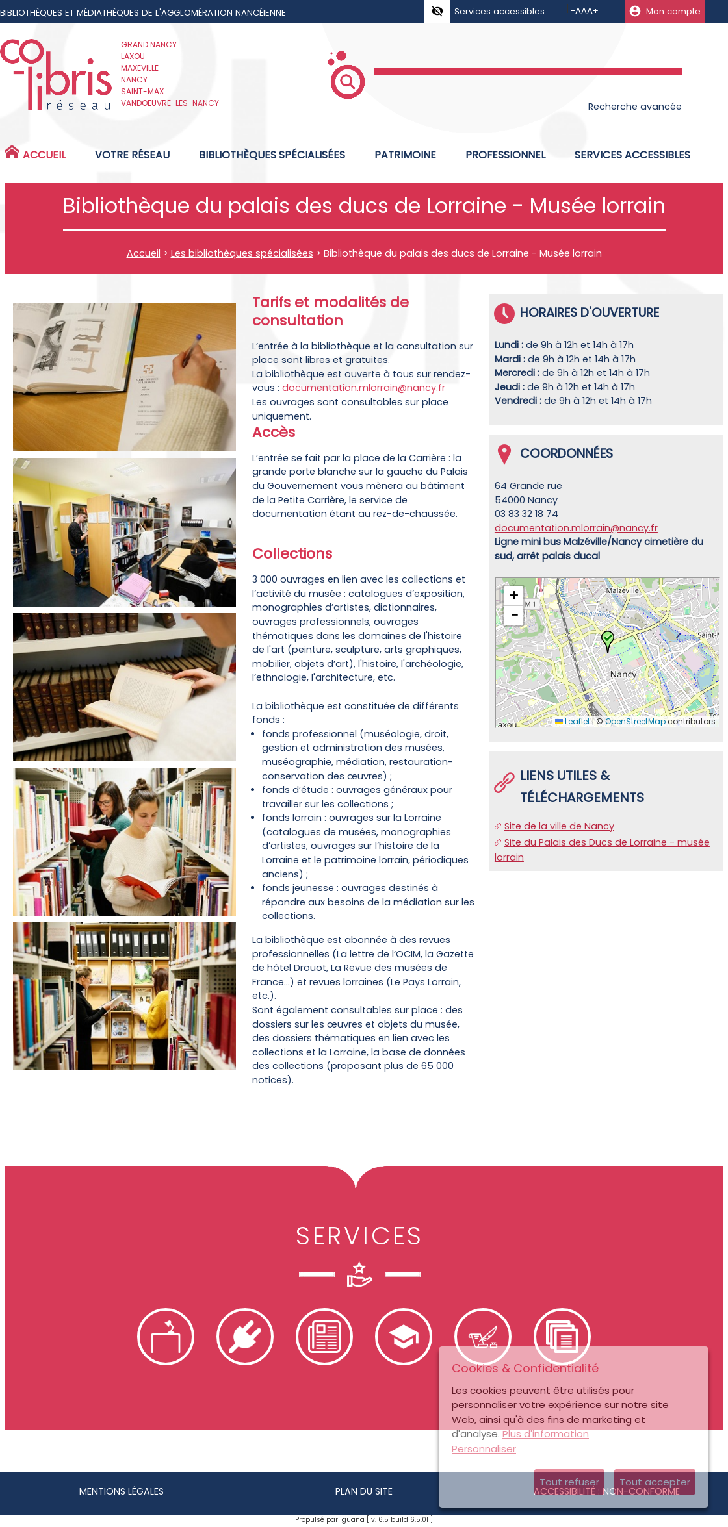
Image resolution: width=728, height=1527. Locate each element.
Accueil (144, 253)
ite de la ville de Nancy (562, 826)
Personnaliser (484, 1449)
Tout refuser (569, 1482)
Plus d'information (545, 1434)
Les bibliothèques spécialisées (242, 253)
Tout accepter (654, 1482)
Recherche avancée (635, 106)
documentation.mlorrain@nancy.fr (363, 387)
